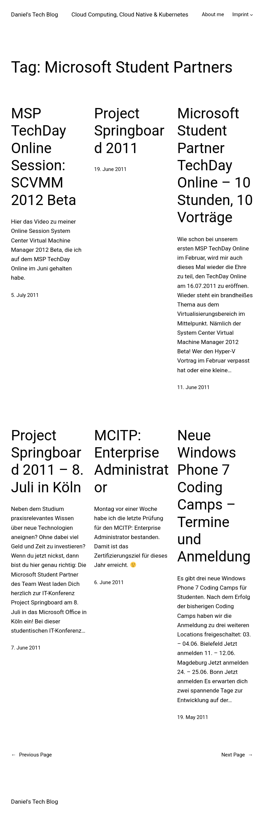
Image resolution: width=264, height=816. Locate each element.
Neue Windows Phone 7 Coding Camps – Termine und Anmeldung (214, 496)
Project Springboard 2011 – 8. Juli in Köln (47, 461)
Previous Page (31, 755)
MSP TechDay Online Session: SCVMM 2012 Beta (43, 156)
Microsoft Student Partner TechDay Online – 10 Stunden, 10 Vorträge (215, 165)
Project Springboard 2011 (129, 131)
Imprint (240, 14)
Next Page (237, 755)
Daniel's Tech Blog (34, 14)
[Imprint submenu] (251, 14)
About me (213, 14)
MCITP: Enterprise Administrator (131, 461)
